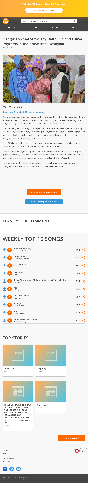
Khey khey (41, 368)
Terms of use (7, 480)
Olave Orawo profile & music (44, 201)
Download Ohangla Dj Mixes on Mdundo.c (23, 112)
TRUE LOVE (9, 368)
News (5, 453)
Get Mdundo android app (44, 192)
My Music (13, 28)
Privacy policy (20, 480)
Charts (33, 28)
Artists (54, 28)
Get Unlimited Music (44, 10)
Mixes (75, 28)
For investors (8, 458)
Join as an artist (9, 456)
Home (5, 450)
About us (6, 461)
